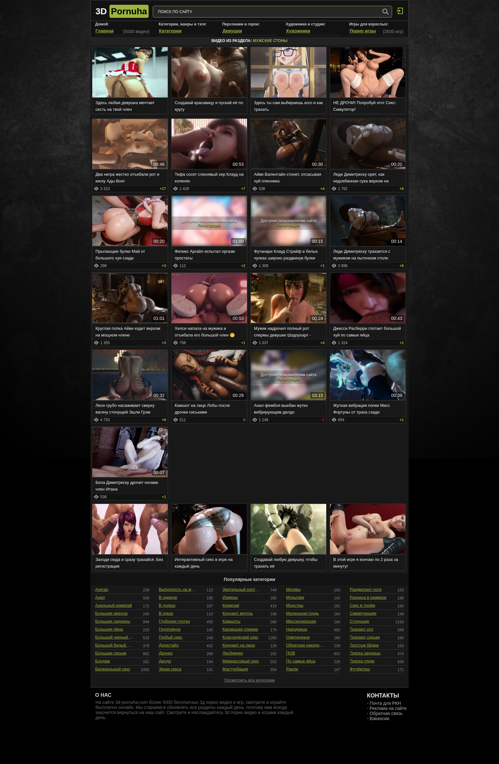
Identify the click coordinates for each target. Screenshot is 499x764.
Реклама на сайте (388, 708)
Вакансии (380, 718)
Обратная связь (386, 713)
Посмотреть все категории (249, 680)
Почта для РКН (385, 703)
